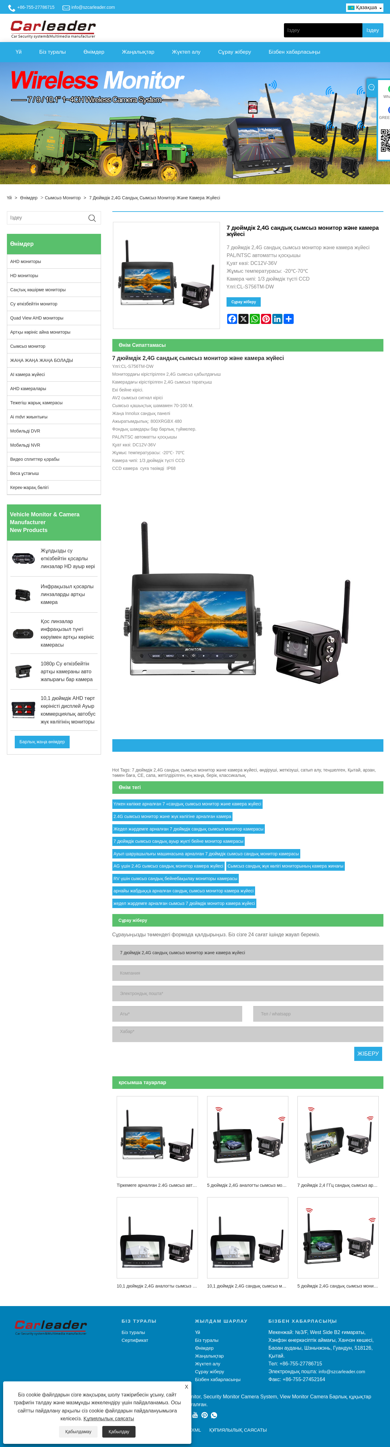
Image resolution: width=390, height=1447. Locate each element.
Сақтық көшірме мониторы (38, 289)
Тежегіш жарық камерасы (36, 402)
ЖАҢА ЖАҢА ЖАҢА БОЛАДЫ (41, 360)
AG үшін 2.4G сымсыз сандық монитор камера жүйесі (168, 866)
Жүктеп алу (186, 52)
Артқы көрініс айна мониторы (40, 332)
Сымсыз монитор (63, 197)
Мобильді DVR (25, 430)
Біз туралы (52, 52)
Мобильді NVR (25, 445)
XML (196, 1430)
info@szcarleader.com (93, 7)
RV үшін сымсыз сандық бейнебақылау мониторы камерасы (176, 878)
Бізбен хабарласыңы (294, 52)
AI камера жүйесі (27, 374)
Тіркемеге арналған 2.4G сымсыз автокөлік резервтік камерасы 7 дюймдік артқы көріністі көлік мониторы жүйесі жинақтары (160, 1185)
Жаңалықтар (138, 52)
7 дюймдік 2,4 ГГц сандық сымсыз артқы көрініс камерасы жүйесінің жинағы (340, 1185)
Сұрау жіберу (234, 52)
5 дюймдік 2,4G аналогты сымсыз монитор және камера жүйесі (250, 1185)
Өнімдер (93, 52)
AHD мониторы (25, 261)
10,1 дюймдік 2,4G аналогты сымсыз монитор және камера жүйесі (160, 1285)
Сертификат (135, 1340)
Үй (19, 52)
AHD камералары (28, 388)
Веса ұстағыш (24, 473)
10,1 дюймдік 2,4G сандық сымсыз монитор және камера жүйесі (250, 1285)
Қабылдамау (78, 1431)
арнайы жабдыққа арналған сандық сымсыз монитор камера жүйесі (184, 890)
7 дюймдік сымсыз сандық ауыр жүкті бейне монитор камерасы (178, 841)
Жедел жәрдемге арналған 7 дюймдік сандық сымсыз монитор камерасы (189, 828)
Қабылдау (119, 1431)
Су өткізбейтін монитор (33, 303)
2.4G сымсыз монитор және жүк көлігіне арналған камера (172, 816)
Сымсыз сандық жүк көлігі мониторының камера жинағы (285, 866)
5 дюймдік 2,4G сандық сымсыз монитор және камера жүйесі (340, 1285)
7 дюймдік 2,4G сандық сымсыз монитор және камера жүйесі (154, 197)
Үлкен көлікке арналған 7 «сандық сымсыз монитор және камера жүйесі (187, 803)
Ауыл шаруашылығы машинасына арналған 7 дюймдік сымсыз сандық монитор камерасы (206, 853)
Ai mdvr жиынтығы (29, 416)
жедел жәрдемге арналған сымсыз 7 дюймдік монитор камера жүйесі (184, 903)
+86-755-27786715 (36, 7)
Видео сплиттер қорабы (35, 459)
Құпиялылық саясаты (108, 1418)
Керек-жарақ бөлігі (29, 487)
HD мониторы (24, 275)
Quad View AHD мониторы (37, 317)
